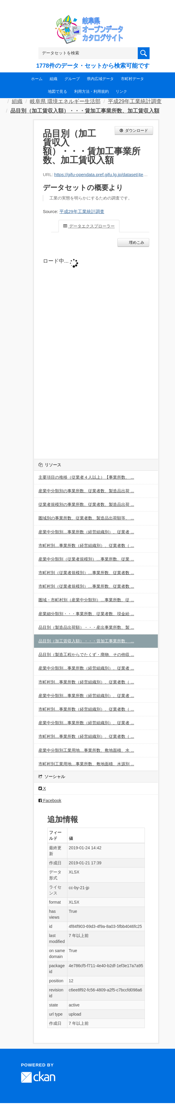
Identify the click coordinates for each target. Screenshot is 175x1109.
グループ (72, 79)
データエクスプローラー (89, 226)
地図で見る (57, 91)
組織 (53, 79)
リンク (121, 91)
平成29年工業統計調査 (135, 101)
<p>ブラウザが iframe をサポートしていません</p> (96, 351)
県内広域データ (100, 79)
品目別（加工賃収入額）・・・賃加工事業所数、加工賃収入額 (84, 111)
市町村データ (132, 79)
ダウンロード (134, 130)
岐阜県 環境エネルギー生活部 (65, 101)
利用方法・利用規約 (91, 91)
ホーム (37, 79)
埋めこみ (136, 242)
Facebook (49, 800)
